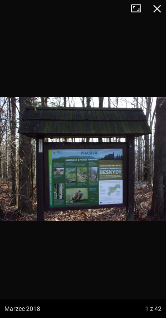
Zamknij (157, 9)
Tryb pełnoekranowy (139, 9)
